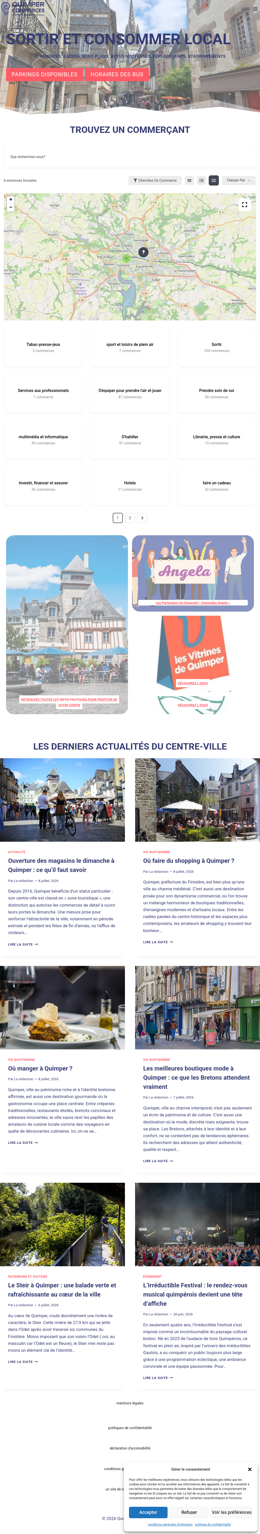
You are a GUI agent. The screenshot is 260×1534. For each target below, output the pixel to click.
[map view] (214, 180)
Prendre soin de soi (216, 390)
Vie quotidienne (156, 852)
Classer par (236, 180)
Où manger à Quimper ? (40, 1068)
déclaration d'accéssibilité (130, 1448)
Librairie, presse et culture (216, 436)
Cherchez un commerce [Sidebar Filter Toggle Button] (155, 180)
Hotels (130, 483)
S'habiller (130, 436)
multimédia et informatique (43, 436)
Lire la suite (23, 944)
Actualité (16, 852)
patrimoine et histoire (27, 1276)
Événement (152, 1276)
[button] (249, 1469)
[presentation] (62, 800)
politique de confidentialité (213, 1524)
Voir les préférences (233, 1512)
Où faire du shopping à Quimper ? (188, 860)
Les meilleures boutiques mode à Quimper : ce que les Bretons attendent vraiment (196, 1077)
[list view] (202, 180)
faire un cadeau (217, 483)
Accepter (148, 1512)
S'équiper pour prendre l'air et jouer (130, 390)
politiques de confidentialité (130, 1428)
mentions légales (130, 1403)
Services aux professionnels (43, 390)
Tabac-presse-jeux (43, 344)
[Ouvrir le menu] (249, 9)
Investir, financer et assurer (43, 483)
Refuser (190, 1512)
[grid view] (189, 180)
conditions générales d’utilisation (170, 1524)
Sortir (217, 344)
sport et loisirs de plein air (129, 344)
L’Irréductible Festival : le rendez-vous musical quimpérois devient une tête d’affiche (195, 1294)
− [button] (10, 208)
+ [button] (10, 200)
